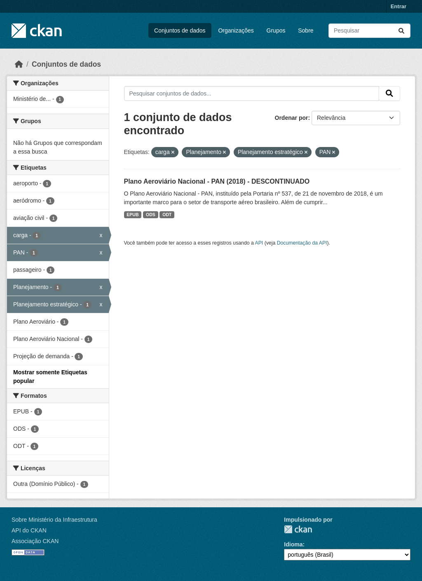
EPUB (132, 214)
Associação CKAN (35, 541)
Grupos (276, 30)
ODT (166, 214)
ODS (150, 214)
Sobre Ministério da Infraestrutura (54, 519)
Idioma (293, 544)
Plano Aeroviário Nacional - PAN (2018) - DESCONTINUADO (217, 181)
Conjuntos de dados (180, 30)
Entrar (398, 6)
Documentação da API (302, 243)
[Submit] (401, 30)
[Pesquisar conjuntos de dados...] (369, 30)
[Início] (19, 64)
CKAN (298, 529)
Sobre (305, 30)
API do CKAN (29, 530)
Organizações (235, 30)
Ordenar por (291, 117)
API (259, 243)
